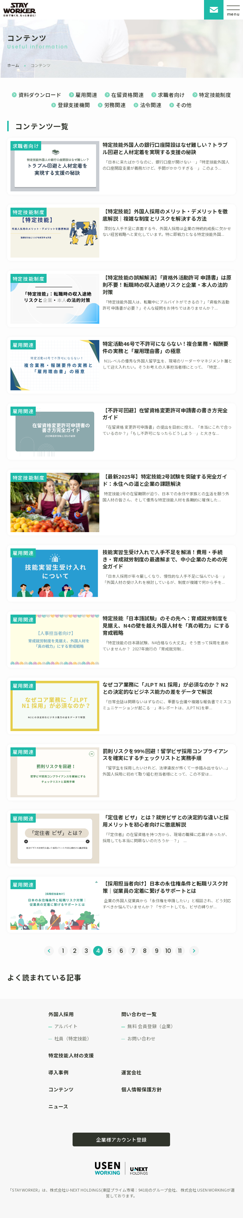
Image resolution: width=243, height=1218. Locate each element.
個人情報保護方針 (141, 1089)
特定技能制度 (215, 94)
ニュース (58, 1106)
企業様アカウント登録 (121, 1139)
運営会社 (131, 1072)
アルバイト (66, 1026)
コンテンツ (61, 1089)
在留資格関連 (127, 94)
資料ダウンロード (39, 94)
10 (168, 951)
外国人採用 (61, 1014)
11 (180, 951)
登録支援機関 (74, 105)
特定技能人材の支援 (71, 1055)
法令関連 (150, 105)
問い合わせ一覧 (139, 1014)
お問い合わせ (214, 10)
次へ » (194, 951)
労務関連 (115, 105)
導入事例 (58, 1072)
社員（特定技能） (73, 1038)
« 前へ (49, 951)
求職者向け (171, 94)
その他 (184, 105)
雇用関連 (86, 94)
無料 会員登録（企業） (151, 1026)
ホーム (13, 65)
